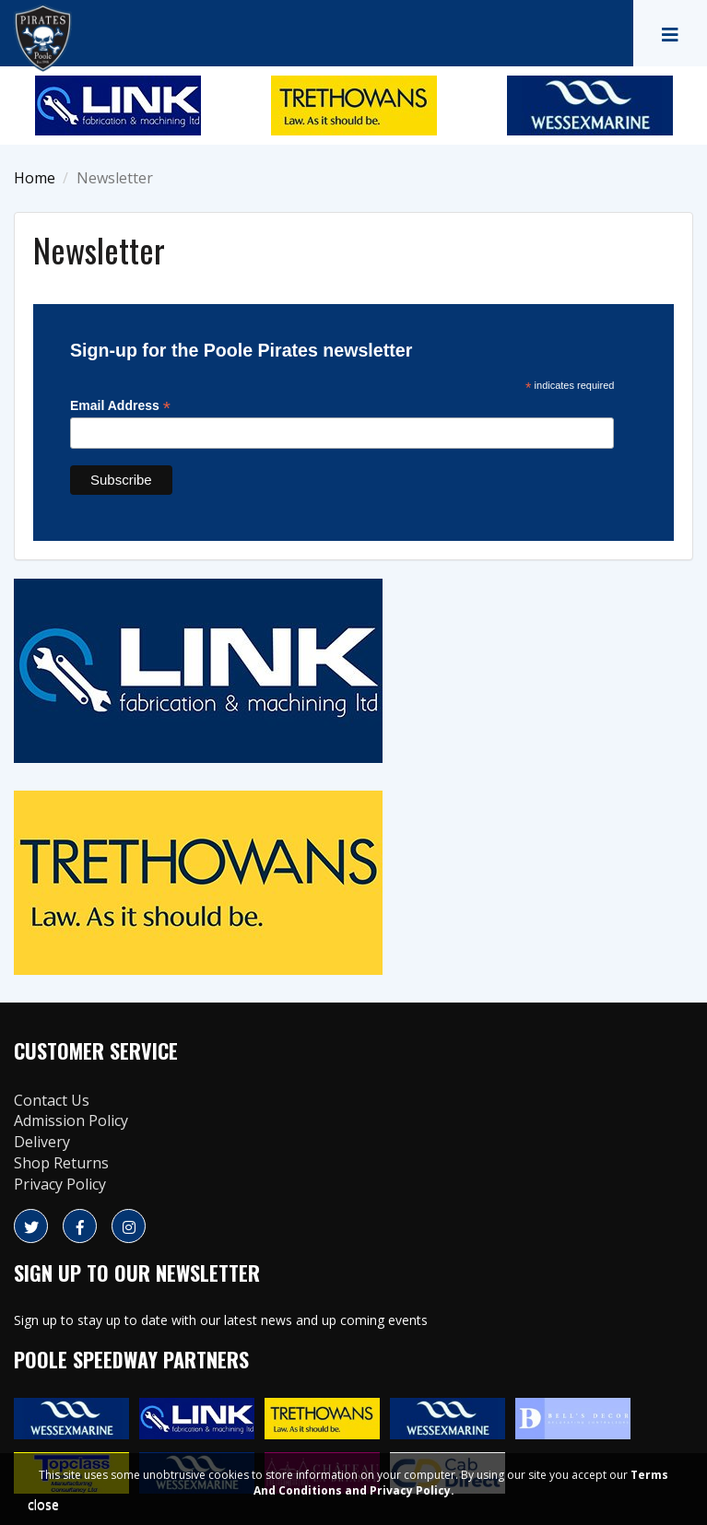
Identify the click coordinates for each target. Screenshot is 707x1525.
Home (34, 178)
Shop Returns (61, 1163)
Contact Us (51, 1100)
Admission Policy (71, 1120)
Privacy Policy (60, 1184)
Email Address (120, 406)
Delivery (42, 1142)
